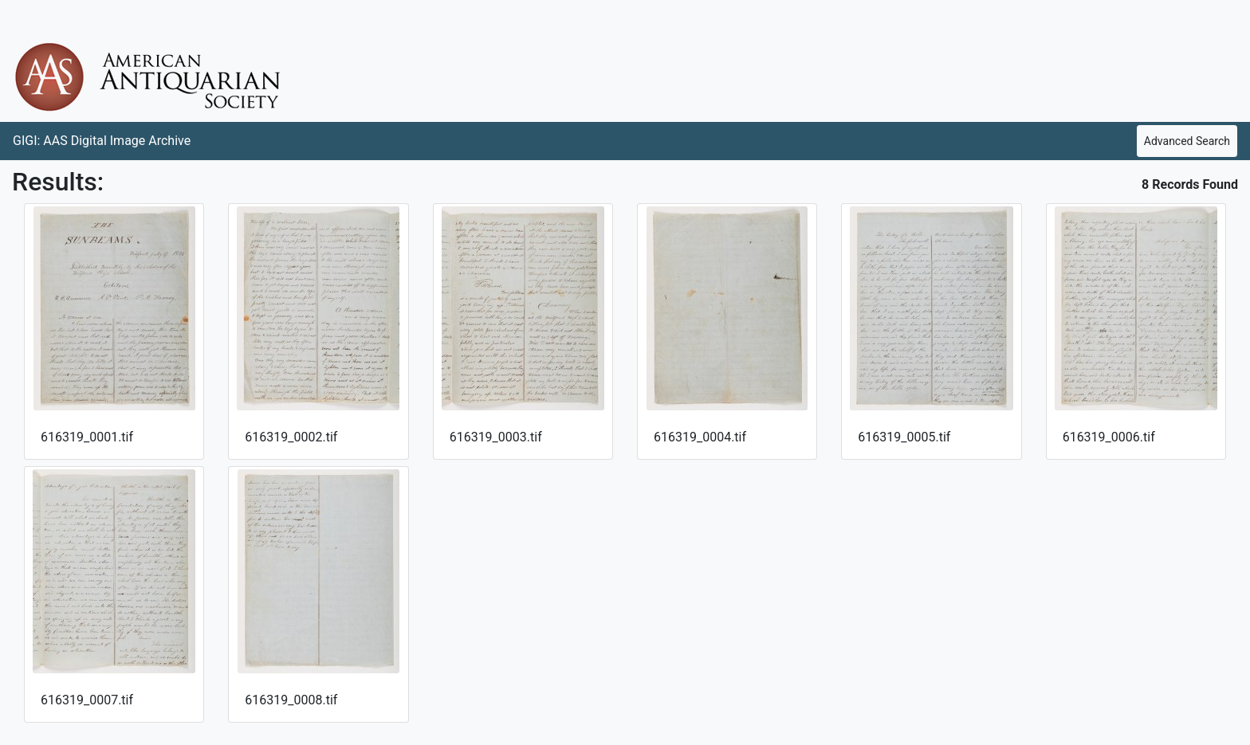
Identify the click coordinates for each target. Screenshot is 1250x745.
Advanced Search (1187, 141)
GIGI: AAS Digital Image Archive (102, 140)
